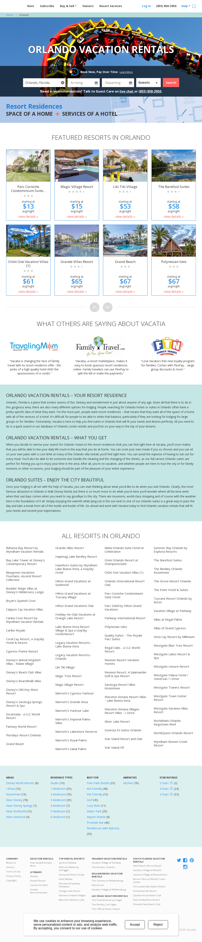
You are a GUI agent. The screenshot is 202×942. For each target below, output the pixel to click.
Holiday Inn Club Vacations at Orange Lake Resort (75, 616)
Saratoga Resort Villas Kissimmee (120, 686)
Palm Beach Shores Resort (147, 865)
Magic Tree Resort (68, 676)
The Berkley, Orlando (103, 867)
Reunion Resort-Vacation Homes (122, 661)
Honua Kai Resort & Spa (71, 874)
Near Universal (15, 817)
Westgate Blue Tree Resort (173, 645)
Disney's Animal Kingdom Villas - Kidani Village (23, 661)
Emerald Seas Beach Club (146, 904)
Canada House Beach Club (147, 895)
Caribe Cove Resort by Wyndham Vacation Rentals (25, 619)
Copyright (11, 880)
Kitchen (128, 783)
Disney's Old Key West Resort (22, 691)
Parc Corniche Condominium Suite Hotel (124, 595)
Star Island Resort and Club (123, 739)
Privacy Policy (13, 875)
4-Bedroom (58, 806)
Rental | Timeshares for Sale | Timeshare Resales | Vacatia (186, 924)
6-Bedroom (58, 817)
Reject (158, 924)
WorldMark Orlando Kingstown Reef (167, 722)
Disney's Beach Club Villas (23, 672)
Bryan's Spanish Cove (21, 600)
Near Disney (14, 800)
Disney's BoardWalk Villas (23, 681)
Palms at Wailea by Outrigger (69, 869)
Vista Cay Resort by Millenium (174, 637)
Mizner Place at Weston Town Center (149, 880)
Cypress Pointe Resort (22, 651)
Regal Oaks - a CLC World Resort (122, 649)
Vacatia (34, 876)
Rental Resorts (38, 880)
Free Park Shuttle (98, 783)
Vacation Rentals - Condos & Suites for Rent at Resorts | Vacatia (14, 5)
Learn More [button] (126, 72)
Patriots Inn (98, 885)
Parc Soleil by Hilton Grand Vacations (123, 607)
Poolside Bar (95, 822)
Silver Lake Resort (117, 721)
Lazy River (93, 806)
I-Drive (10, 789)
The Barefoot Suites (168, 560)
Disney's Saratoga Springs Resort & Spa (24, 703)
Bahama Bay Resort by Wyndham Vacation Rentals (25, 549)
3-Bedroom (58, 800)
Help (185, 6)
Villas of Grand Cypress (170, 628)
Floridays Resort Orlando (23, 735)
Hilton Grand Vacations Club (74, 606)
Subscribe (47, 6)
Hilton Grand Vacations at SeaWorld (73, 583)
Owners (88, 6)
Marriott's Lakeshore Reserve (76, 731)
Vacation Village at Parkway (172, 611)
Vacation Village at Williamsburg (109, 889)
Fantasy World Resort (21, 726)
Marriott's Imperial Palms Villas (72, 721)
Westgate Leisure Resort (171, 666)
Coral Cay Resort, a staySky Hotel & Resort (25, 640)
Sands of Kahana (67, 862)
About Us (11, 862)
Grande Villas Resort (69, 548)
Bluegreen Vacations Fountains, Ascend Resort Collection (24, 576)
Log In (146, 6)
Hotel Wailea (65, 879)
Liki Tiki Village (65, 667)
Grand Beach (15, 744)
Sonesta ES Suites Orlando (123, 730)
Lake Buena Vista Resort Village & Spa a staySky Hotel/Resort (72, 630)
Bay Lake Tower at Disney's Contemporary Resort (25, 562)
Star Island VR (114, 747)
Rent (30, 6)
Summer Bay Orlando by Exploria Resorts (170, 549)
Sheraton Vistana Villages (72, 895)
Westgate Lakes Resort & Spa (172, 656)
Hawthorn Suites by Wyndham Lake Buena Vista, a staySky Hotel (76, 568)
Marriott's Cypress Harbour (74, 693)
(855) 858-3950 (166, 6)
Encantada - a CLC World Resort (23, 716)
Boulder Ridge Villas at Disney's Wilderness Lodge (25, 590)
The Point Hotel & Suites (171, 590)
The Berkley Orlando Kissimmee (168, 570)
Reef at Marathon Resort (146, 899)
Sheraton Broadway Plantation (69, 885)
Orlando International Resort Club (125, 583)
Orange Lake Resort (69, 890)
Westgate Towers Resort (172, 687)
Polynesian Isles (116, 626)
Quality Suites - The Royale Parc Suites (123, 637)
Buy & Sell (68, 6)
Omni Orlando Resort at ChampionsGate (121, 562)
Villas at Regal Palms (168, 619)
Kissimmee (13, 794)
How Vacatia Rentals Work (41, 864)
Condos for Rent (39, 885)
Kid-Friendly (94, 789)
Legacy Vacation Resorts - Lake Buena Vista (73, 644)
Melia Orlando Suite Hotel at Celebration (124, 549)
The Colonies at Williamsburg (107, 880)
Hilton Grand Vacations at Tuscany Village (73, 595)
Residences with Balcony (103, 828)
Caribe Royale (15, 630)
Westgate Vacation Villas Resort (171, 710)
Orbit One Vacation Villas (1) (124, 572)
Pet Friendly (94, 794)
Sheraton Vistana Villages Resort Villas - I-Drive (122, 711)
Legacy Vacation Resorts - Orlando (73, 656)
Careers (10, 867)
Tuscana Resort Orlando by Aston (173, 600)
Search (171, 82)
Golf (89, 800)
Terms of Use (13, 871)
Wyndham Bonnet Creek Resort (170, 743)
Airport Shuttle (96, 817)
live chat (127, 91)
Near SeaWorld (16, 811)
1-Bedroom (58, 789)
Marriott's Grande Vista (71, 702)
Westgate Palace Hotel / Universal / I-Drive (171, 676)
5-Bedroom (58, 811)
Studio (54, 783)
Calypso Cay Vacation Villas (24, 609)
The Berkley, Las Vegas (104, 904)
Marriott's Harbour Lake (72, 710)
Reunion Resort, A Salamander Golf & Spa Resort (126, 674)
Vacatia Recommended (38, 891)
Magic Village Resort (69, 684)
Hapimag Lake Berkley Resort (76, 556)
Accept (135, 924)
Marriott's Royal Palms (71, 740)
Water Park (94, 811)
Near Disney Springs (19, 806)
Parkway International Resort (125, 618)
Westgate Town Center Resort (170, 697)
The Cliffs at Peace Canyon (106, 908)
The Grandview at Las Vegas (107, 899)
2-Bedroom (58, 794)
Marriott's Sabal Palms (70, 749)
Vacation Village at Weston (147, 870)
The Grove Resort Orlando (172, 581)
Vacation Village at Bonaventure (150, 874)
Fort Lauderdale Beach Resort (149, 886)
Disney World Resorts (20, 783)
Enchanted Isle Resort (145, 890)
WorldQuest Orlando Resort (173, 733)
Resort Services (110, 6)
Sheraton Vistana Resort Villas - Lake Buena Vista (125, 698)
